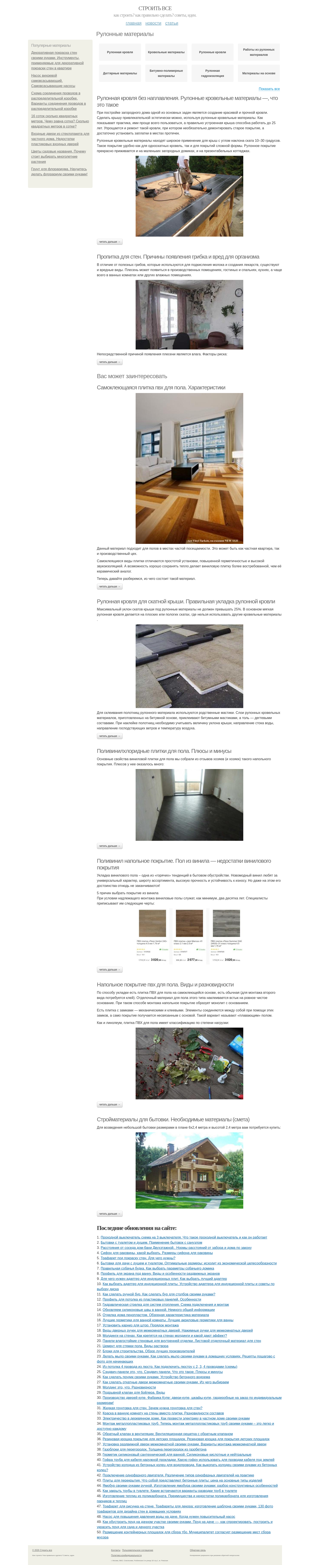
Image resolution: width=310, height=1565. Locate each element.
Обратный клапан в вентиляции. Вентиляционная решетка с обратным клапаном (168, 1434)
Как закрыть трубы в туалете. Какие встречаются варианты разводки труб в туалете (170, 1491)
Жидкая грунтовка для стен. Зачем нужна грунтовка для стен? (153, 1408)
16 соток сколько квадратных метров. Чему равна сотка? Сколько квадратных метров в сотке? (60, 121)
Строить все (154, 8)
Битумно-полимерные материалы (166, 73)
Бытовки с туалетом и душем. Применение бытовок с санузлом (151, 1242)
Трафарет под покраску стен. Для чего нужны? (138, 1258)
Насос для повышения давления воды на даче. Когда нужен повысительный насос (169, 1516)
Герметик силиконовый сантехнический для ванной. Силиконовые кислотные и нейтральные (177, 1454)
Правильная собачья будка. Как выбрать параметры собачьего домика (157, 1268)
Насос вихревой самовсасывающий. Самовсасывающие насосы (53, 81)
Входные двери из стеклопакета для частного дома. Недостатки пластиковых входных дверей (60, 139)
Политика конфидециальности (126, 1555)
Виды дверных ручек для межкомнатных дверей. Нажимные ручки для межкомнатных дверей (178, 1330)
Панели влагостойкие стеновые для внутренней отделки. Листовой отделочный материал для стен (182, 1341)
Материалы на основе (258, 73)
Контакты (115, 1550)
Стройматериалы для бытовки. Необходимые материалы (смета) (173, 1119)
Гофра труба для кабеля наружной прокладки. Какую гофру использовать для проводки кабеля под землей (188, 1460)
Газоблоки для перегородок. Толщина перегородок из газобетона (155, 1449)
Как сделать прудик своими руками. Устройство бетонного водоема (156, 1377)
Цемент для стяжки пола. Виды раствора (135, 1346)
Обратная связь (198, 1550)
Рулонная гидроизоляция (212, 73)
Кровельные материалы (166, 52)
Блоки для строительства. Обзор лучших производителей (149, 1351)
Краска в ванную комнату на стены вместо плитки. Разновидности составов (163, 1413)
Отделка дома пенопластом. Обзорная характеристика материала (156, 1315)
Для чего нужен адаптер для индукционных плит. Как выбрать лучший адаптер (164, 1279)
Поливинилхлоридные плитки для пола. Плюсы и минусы (164, 751)
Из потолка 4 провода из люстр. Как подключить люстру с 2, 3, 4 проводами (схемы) (170, 1366)
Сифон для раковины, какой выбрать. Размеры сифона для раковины (157, 1253)
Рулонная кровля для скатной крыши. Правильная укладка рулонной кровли (186, 601)
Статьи (171, 23)
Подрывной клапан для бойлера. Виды (134, 1392)
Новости (153, 23)
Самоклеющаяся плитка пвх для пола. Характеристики (161, 387)
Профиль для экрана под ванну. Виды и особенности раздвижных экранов (160, 1273)
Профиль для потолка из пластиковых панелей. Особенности (152, 1299)
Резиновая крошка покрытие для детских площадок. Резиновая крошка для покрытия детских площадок (186, 1439)
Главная (133, 23)
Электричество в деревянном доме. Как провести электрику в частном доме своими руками (176, 1418)
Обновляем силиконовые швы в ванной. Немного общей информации (159, 1310)
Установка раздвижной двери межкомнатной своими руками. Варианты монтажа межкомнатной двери (185, 1444)
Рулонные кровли (212, 52)
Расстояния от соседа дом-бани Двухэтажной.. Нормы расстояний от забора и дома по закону (176, 1248)
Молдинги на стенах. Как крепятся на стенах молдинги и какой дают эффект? (165, 1335)
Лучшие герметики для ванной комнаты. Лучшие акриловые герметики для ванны (168, 1320)
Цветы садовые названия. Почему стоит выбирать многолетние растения (58, 157)
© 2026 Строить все (42, 1550)
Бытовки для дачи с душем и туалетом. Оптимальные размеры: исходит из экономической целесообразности (189, 1263)
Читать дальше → (109, 241)
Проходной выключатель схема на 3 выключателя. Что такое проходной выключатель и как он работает (184, 1237)
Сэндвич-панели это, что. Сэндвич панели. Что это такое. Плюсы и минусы (163, 1372)
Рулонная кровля (120, 52)
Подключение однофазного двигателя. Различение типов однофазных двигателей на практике (178, 1475)
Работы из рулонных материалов (259, 52)
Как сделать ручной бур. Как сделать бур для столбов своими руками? (159, 1294)
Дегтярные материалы (120, 73)
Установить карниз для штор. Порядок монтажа (141, 1325)
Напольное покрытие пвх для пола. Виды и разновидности (165, 984)
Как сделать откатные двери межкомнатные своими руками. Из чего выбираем (166, 1382)
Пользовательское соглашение (137, 1550)
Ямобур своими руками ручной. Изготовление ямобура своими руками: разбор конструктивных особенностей (190, 1485)
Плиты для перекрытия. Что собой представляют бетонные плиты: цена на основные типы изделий (182, 1480)
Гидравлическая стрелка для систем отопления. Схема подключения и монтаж (166, 1304)
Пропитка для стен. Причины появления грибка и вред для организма (178, 256)
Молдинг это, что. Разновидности (129, 1387)
